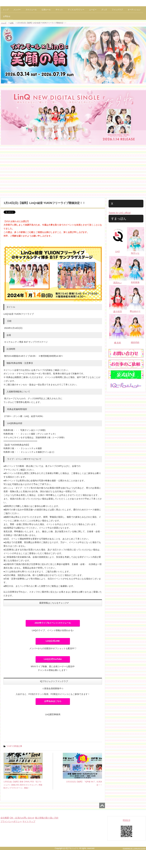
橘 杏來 (117, 342)
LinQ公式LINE (53, 641)
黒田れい (117, 282)
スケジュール (31, 10)
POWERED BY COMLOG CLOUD (134, 848)
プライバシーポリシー (11, 821)
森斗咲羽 (117, 311)
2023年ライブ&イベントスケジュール (53, 623)
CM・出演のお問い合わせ (22, 818)
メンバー (17, 10)
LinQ (117, 251)
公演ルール (46, 10)
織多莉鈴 (135, 342)
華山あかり (135, 311)
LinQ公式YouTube (53, 659)
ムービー (93, 10)
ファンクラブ (117, 10)
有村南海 (135, 282)
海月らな (135, 253)
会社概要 (4, 818)
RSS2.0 (126, 820)
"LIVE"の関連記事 (14, 746)
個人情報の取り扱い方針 (46, 818)
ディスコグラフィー (76, 10)
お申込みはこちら (52, 701)
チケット (59, 10)
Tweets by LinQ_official (120, 213)
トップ (6, 10)
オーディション (134, 10)
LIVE (12, 23)
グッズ (104, 10)
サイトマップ (28, 821)
